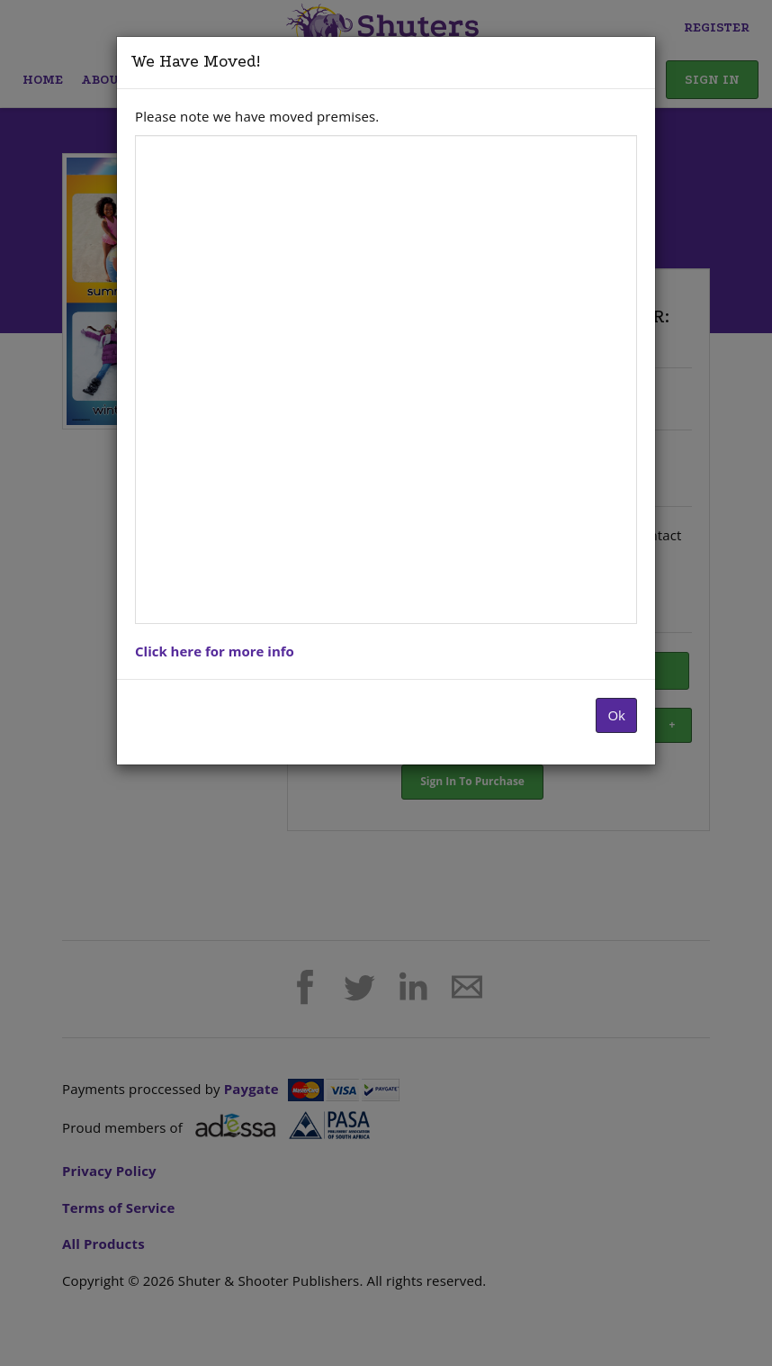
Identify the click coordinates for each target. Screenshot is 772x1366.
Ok (616, 715)
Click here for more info (214, 651)
